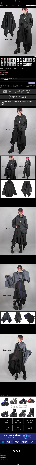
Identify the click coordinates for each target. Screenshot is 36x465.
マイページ (8, 5)
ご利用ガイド (14, 5)
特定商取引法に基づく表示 (4, 459)
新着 (1, 5)
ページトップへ (34, 448)
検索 (35, 5)
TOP (1, 453)
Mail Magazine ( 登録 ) (3, 455)
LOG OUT (1, 462)
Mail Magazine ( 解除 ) (3, 457)
